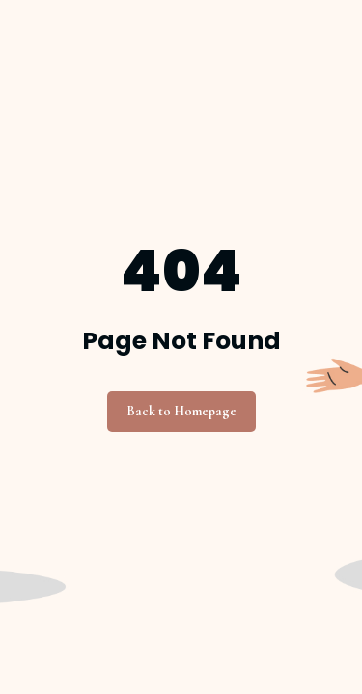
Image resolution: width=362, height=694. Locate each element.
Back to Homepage (181, 411)
